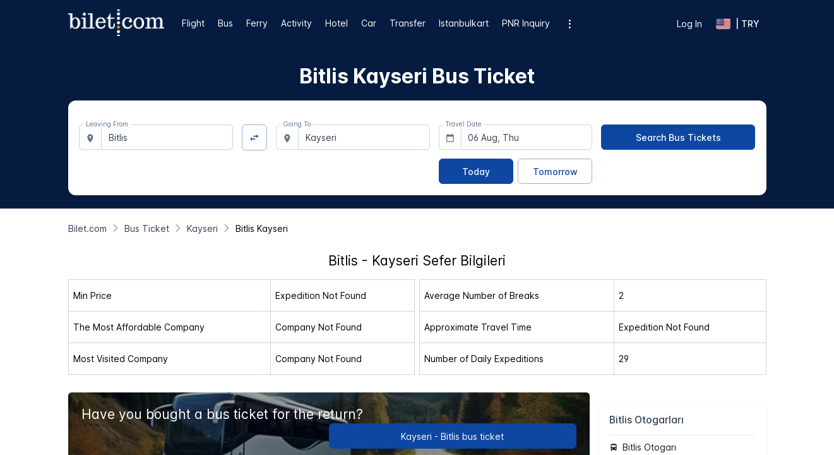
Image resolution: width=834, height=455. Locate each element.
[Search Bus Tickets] (678, 137)
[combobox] (167, 137)
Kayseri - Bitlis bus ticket (452, 436)
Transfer (408, 23)
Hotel (336, 23)
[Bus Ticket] (146, 228)
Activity (296, 23)
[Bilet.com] (87, 228)
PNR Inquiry (526, 23)
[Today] (476, 171)
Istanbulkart (464, 23)
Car (368, 23)
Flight (193, 23)
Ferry (257, 23)
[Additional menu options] (570, 23)
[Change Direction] (255, 137)
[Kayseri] (202, 228)
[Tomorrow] (555, 171)
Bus (225, 23)
